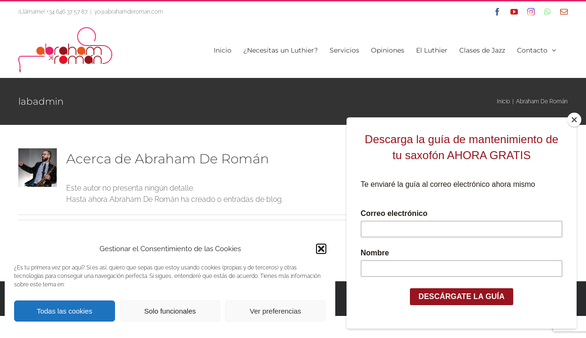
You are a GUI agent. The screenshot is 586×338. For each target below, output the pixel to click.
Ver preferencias (275, 311)
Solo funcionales (170, 311)
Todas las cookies (64, 311)
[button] (321, 249)
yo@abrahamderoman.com (128, 11)
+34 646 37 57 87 (66, 11)
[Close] (574, 120)
